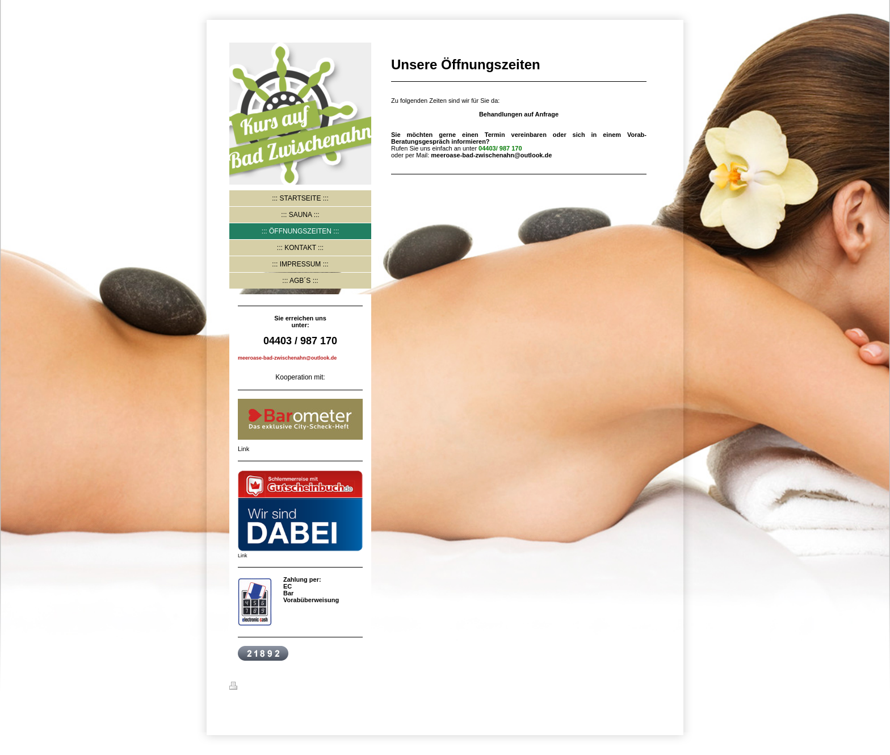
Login (652, 685)
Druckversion (256, 687)
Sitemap (298, 687)
